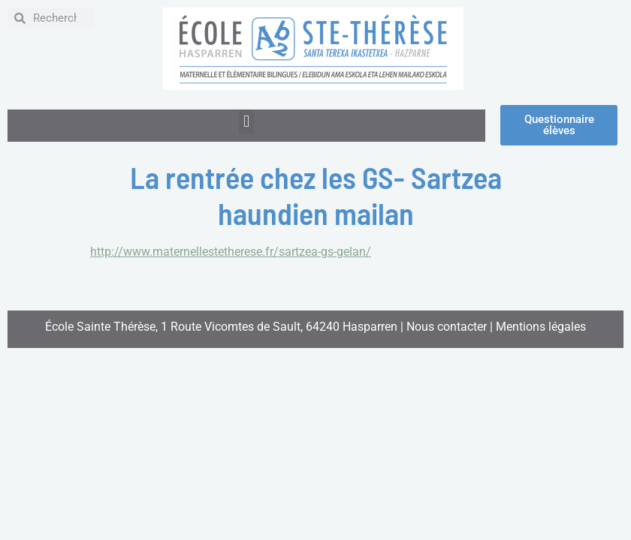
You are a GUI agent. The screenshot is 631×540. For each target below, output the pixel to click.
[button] (246, 122)
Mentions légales (541, 327)
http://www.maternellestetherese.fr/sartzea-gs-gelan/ (230, 251)
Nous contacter (446, 327)
